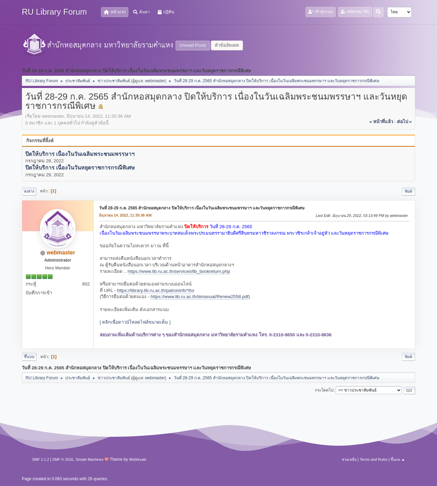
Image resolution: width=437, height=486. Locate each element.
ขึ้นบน (29, 357)
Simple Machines (89, 459)
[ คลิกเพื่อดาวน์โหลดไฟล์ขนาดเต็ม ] (135, 322)
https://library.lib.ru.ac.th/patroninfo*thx (155, 290)
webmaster (155, 80)
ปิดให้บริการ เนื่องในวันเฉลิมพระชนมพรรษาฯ (80, 154)
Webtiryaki (137, 459)
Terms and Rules (373, 459)
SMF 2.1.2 (40, 459)
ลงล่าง (29, 191)
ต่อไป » (404, 121)
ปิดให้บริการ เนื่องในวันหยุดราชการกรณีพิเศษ (80, 168)
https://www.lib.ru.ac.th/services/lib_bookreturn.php (179, 271)
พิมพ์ (408, 191)
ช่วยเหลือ (349, 459)
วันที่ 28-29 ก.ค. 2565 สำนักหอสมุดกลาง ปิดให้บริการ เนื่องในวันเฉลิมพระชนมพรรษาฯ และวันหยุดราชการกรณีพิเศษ (202, 208)
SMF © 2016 (63, 459)
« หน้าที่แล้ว (381, 121)
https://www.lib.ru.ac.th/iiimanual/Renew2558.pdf (200, 296)
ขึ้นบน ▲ (398, 459)
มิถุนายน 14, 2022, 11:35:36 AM (125, 215)
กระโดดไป (324, 390)
